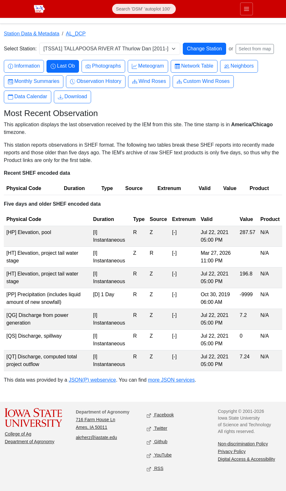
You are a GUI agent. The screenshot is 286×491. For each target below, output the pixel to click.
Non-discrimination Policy (243, 443)
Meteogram (148, 66)
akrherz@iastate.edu (96, 437)
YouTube (159, 455)
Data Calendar (27, 96)
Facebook (160, 415)
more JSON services (171, 380)
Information (24, 66)
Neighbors (239, 66)
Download (72, 96)
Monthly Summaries (33, 81)
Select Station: (20, 48)
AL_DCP (76, 33)
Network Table (194, 66)
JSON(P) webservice (92, 380)
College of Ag (18, 433)
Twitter (157, 428)
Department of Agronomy (29, 441)
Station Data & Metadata (31, 33)
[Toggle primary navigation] (246, 9)
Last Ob (63, 66)
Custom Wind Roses (203, 81)
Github (157, 442)
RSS (155, 469)
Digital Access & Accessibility (246, 459)
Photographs (103, 66)
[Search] (144, 9)
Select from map (255, 48)
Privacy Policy (232, 451)
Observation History (95, 81)
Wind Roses (149, 81)
